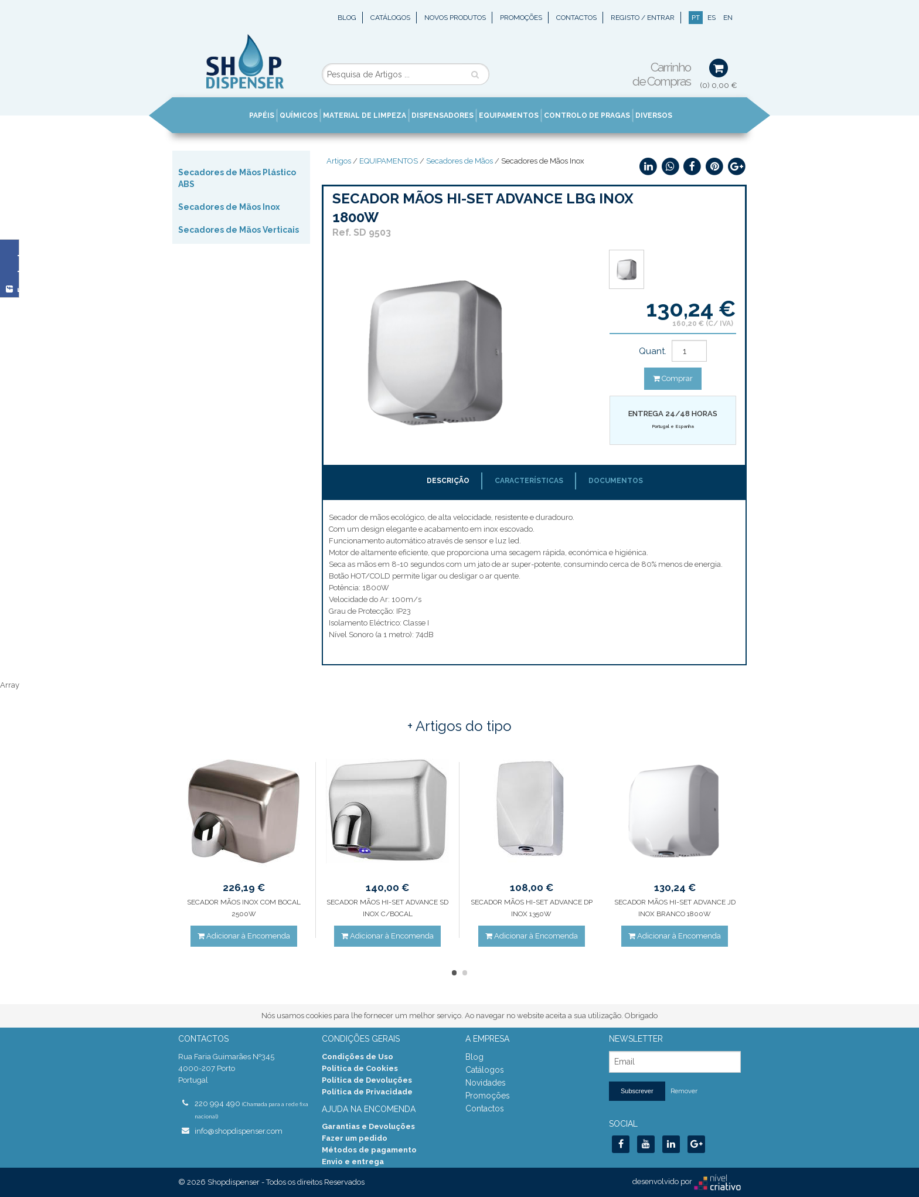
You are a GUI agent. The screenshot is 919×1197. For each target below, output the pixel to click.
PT (696, 17)
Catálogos (390, 17)
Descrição (448, 481)
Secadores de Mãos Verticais (238, 229)
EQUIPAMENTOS (388, 161)
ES (711, 17)
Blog (347, 17)
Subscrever (637, 1090)
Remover (683, 1091)
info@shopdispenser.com (238, 1131)
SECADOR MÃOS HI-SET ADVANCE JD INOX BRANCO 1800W (675, 908)
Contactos (576, 17)
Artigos (338, 161)
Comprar (673, 378)
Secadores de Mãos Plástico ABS (237, 178)
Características (529, 481)
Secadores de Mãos (459, 161)
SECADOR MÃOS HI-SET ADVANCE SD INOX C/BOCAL (387, 908)
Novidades (485, 1082)
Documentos (615, 481)
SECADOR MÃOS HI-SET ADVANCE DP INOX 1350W (532, 908)
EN (728, 17)
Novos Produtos (455, 17)
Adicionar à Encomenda (244, 935)
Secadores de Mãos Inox (229, 207)
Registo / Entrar (643, 17)
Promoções (521, 17)
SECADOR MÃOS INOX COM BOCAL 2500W (244, 908)
